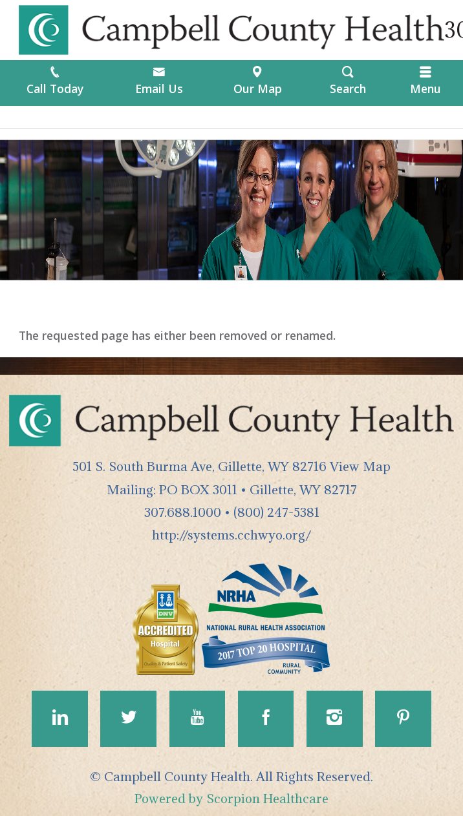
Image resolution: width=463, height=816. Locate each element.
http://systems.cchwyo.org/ (231, 535)
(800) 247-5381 (276, 512)
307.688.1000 (182, 512)
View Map (360, 466)
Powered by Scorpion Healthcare (231, 798)
